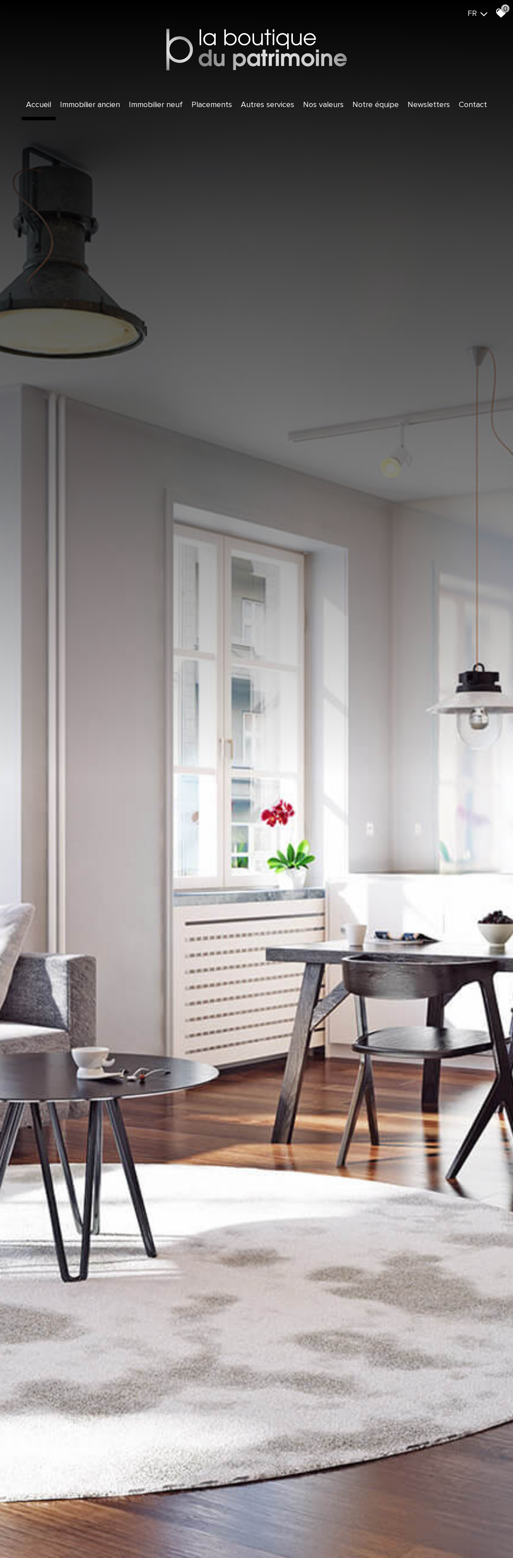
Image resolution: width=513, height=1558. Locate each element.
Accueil (38, 104)
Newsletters (429, 104)
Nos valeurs (323, 104)
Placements (211, 104)
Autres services (267, 104)
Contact (473, 104)
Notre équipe (375, 104)
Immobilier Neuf (156, 104)
